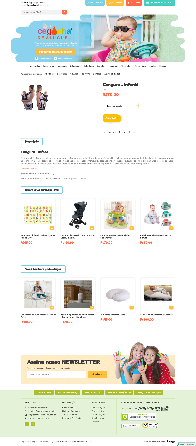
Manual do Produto (29, 169)
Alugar (111, 118)
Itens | (159, 3)
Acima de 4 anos (112, 74)
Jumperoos (113, 66)
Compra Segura (98, 414)
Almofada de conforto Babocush (156, 314)
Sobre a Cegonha (99, 407)
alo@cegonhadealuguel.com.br (37, 5)
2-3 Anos (86, 74)
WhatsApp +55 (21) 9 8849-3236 (35, 2)
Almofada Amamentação (112, 314)
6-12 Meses (62, 74)
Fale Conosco (115, 3)
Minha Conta (134, 3)
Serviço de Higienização (149, 392)
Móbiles (152, 66)
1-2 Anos (74, 74)
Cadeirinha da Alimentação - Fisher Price (38, 315)
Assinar (97, 374)
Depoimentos (98, 418)
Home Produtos (95, 3)
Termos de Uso (98, 411)
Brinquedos (75, 66)
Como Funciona (43, 392)
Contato (95, 422)
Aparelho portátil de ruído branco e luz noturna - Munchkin (77, 315)
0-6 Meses (49, 74)
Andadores (62, 66)
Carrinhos (101, 66)
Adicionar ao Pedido (52, 228)
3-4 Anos (97, 74)
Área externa (48, 66)
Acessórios (35, 66)
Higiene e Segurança (68, 392)
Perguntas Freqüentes (119, 392)
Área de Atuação (93, 392)
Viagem (162, 66)
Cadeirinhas (89, 66)
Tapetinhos (126, 66)
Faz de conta (140, 66)
